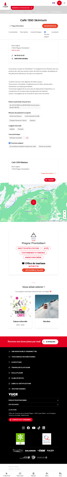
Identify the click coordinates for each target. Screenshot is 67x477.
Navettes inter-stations (28, 248)
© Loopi (64, 221)
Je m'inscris (50, 342)
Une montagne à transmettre (23, 351)
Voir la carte (16, 50)
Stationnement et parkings (33, 253)
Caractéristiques (36, 32)
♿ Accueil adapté (46, 34)
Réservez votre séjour (22, 8)
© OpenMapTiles (41, 221)
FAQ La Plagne (16, 373)
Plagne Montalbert (48, 173)
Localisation (55, 32)
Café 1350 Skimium (56, 12)
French (54, 3)
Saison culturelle (20, 321)
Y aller (51, 180)
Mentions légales (14, 466)
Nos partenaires (17, 389)
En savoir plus (50, 26)
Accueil (9, 12)
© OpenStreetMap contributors (54, 221)
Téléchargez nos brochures (22, 357)
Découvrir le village (34, 270)
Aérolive (46, 321)
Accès (46, 248)
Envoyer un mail (20, 58)
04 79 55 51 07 (18, 55)
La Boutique (15, 362)
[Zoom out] (64, 214)
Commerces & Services (42, 12)
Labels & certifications (20, 383)
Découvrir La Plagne (19, 12)
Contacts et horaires (21, 419)
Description (24, 32)
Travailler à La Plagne (19, 367)
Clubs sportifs (16, 378)
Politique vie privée (14, 469)
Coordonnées (13, 32)
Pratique (30, 12)
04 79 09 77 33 (34, 266)
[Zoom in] (64, 211)
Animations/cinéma (33, 257)
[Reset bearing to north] (64, 217)
